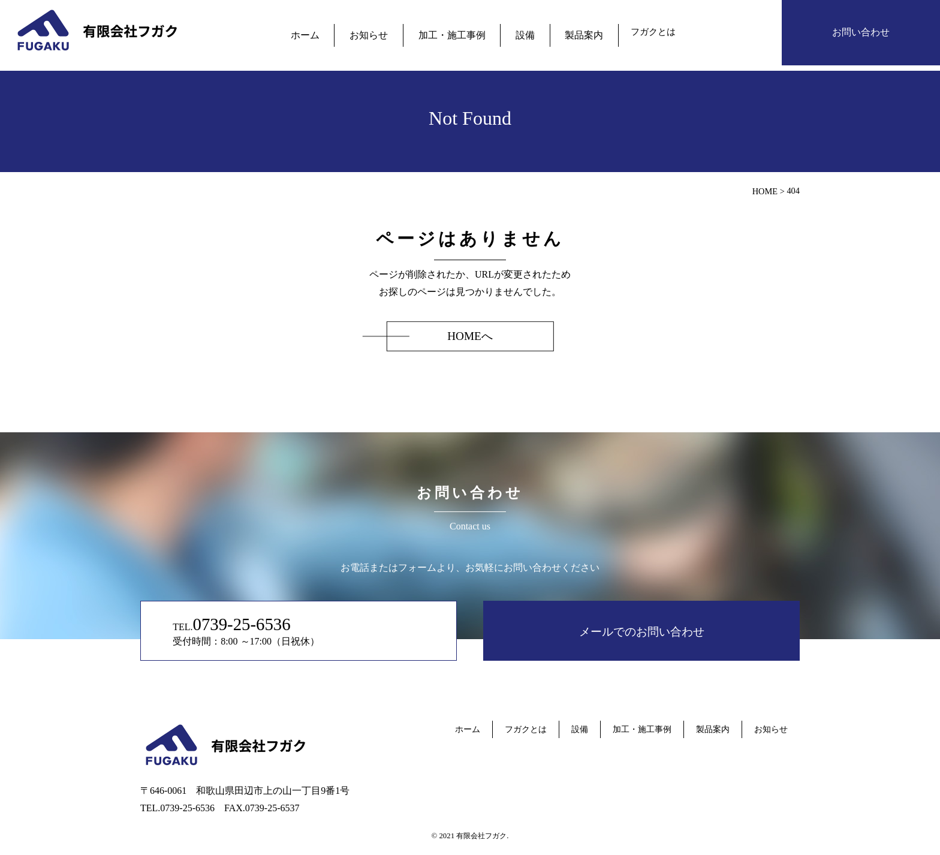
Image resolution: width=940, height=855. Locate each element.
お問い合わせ (861, 32)
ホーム (321, 32)
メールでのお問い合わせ (641, 630)
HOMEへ (470, 336)
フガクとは (633, 32)
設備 (517, 32)
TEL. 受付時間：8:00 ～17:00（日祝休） (274, 630)
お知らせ (378, 32)
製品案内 (568, 32)
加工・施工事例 (451, 32)
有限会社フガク (481, 836)
